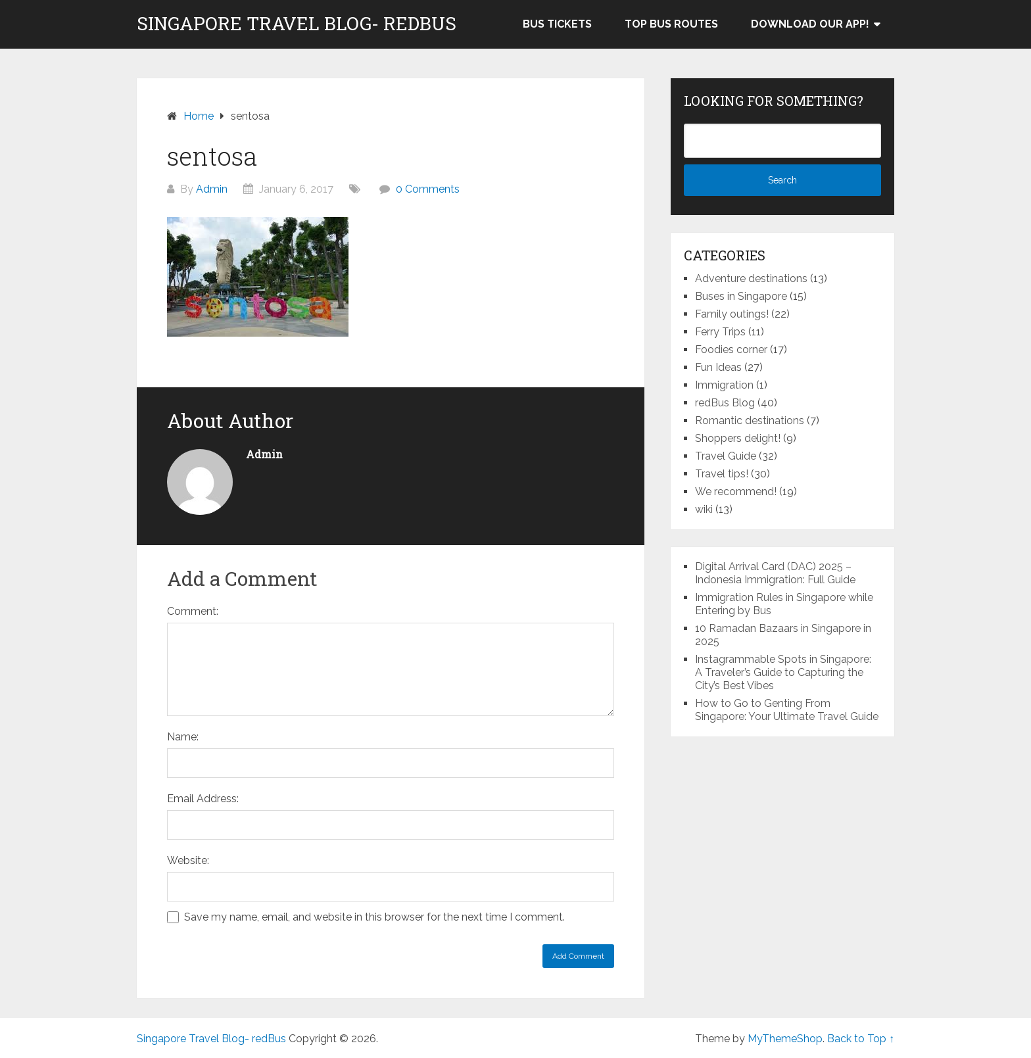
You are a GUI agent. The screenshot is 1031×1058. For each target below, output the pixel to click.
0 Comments (428, 189)
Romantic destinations (749, 420)
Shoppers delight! (737, 438)
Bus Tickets (557, 24)
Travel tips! (721, 474)
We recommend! (736, 491)
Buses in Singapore (741, 296)
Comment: (192, 611)
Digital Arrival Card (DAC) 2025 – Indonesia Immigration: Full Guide (775, 573)
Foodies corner (731, 349)
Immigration (724, 385)
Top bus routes (671, 24)
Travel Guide (725, 456)
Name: (183, 737)
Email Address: (203, 798)
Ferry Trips (720, 331)
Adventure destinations (751, 278)
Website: (188, 860)
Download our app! (810, 24)
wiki (704, 509)
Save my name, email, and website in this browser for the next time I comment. (374, 917)
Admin (212, 189)
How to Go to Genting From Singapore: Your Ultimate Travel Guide (786, 710)
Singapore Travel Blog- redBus (296, 23)
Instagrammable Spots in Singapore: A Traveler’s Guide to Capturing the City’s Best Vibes (783, 672)
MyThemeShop (785, 1038)
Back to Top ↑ (860, 1038)
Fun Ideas (718, 367)
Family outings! (732, 314)
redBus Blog (725, 403)
